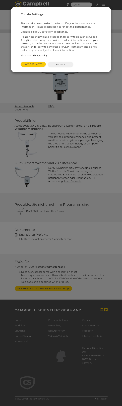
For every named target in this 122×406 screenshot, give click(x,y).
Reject (60, 64)
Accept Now (33, 64)
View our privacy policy (34, 55)
